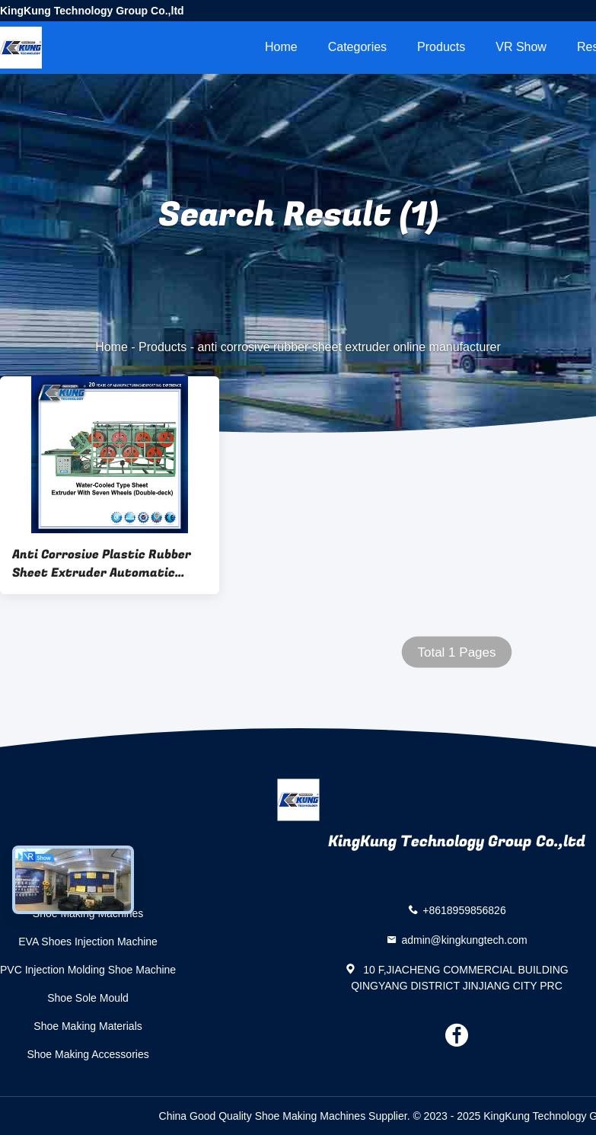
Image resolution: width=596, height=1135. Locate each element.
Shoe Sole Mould (88, 998)
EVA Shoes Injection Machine (88, 941)
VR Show (521, 46)
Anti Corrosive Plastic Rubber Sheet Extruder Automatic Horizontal (101, 563)
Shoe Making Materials (87, 1026)
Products (441, 46)
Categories (357, 46)
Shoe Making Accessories (87, 1054)
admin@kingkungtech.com (464, 939)
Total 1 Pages (456, 652)
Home (281, 46)
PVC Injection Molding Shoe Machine (88, 970)
